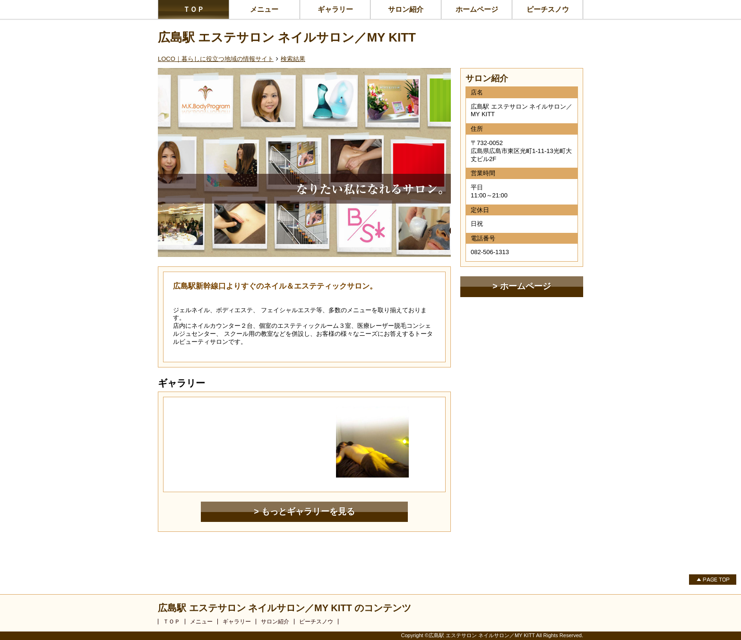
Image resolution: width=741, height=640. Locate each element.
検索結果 (293, 58)
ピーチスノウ (547, 9)
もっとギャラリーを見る (308, 511)
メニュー (264, 9)
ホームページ (477, 9)
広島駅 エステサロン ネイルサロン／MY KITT (287, 37)
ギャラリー (335, 9)
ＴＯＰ (193, 9)
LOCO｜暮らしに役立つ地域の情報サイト (216, 58)
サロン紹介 (405, 9)
